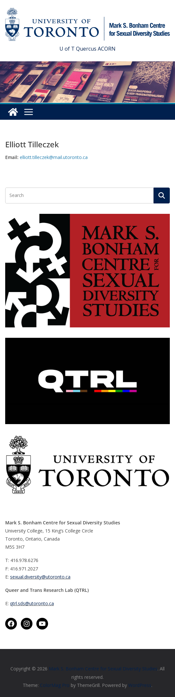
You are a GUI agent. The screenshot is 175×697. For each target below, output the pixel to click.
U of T (67, 48)
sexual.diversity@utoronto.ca (40, 577)
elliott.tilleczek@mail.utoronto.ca (54, 157)
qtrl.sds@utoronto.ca (32, 603)
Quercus (86, 48)
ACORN (107, 48)
